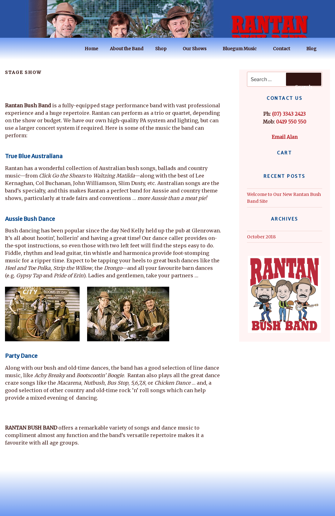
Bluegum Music (243, 48)
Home (91, 48)
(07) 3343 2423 (289, 114)
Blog (314, 48)
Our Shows (197, 48)
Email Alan (285, 137)
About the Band (126, 48)
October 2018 (261, 237)
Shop (163, 48)
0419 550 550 (291, 122)
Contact (284, 48)
